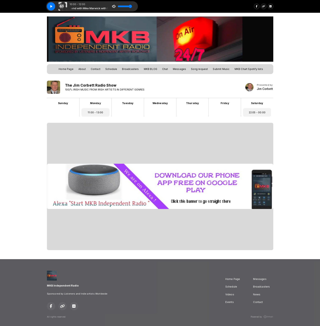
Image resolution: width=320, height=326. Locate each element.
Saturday (257, 103)
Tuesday (127, 103)
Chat (165, 69)
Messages (179, 69)
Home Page (66, 69)
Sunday (63, 103)
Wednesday (160, 103)
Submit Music (221, 69)
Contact (95, 69)
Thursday (192, 103)
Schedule (111, 69)
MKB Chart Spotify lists (249, 69)
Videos (229, 294)
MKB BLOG (150, 69)
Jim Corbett (265, 88)
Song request (199, 69)
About (82, 69)
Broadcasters (130, 69)
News (256, 294)
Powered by (262, 316)
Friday (225, 103)
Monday (95, 103)
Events (229, 302)
